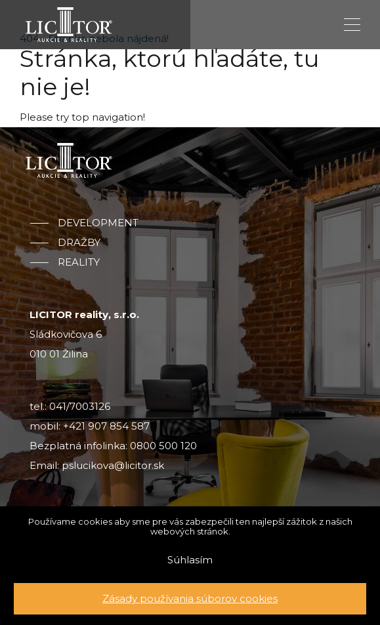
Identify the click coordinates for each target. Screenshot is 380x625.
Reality (79, 262)
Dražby (79, 243)
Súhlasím (190, 560)
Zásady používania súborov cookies (190, 598)
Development (98, 223)
